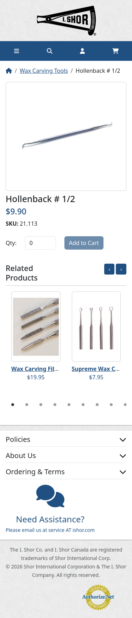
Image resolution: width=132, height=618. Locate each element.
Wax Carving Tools (44, 71)
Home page (66, 21)
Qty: (11, 243)
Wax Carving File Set (39, 369)
